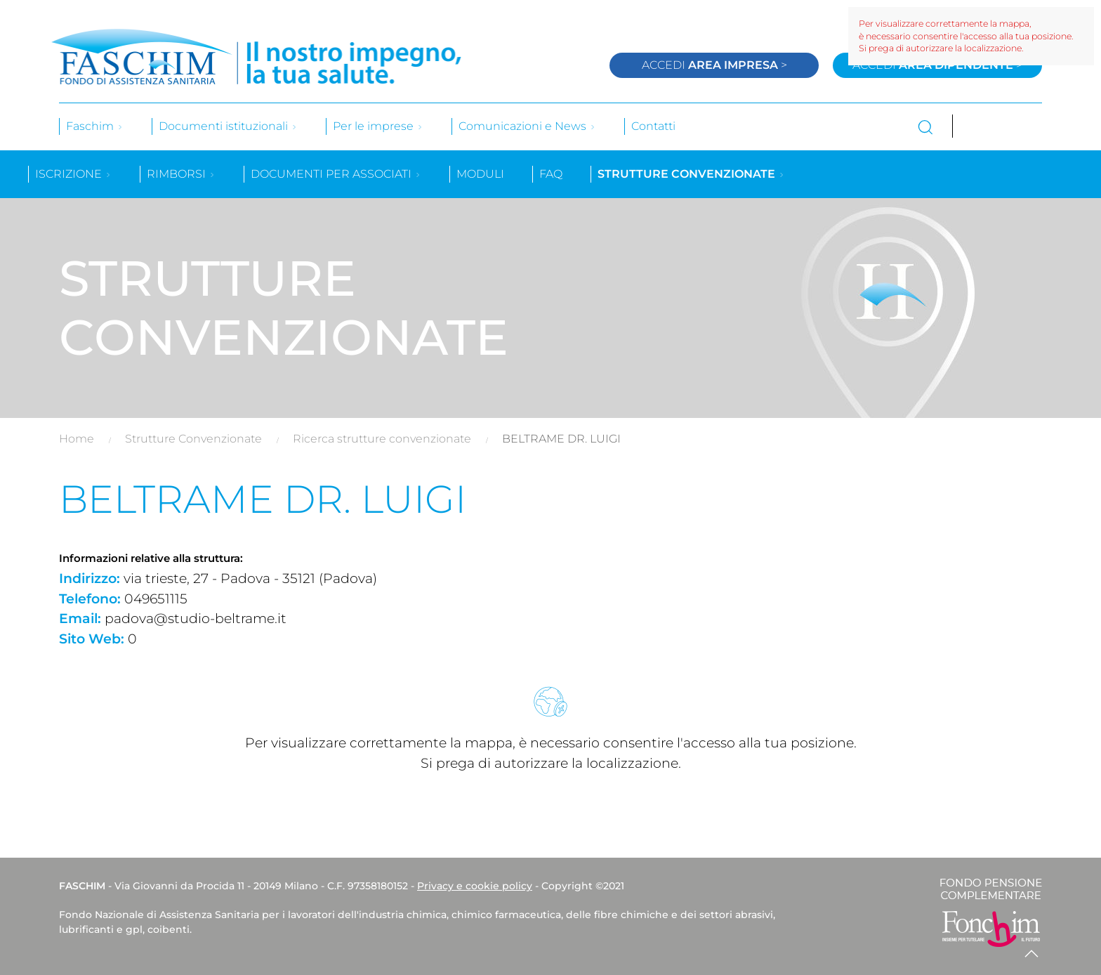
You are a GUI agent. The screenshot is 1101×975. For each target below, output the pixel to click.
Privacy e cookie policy (474, 885)
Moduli (480, 174)
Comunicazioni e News (527, 126)
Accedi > (714, 65)
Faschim (95, 126)
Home (76, 438)
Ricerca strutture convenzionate (382, 438)
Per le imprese (378, 126)
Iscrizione (73, 174)
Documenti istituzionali (228, 126)
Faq (550, 174)
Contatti (653, 126)
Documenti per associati (336, 174)
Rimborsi (181, 174)
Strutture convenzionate (691, 174)
